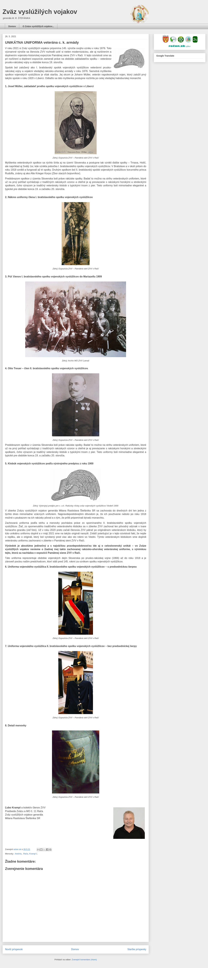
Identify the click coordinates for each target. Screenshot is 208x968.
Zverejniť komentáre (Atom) (84, 959)
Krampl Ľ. (33, 854)
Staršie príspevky (136, 949)
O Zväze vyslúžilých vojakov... (38, 26)
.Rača (25, 854)
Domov (12, 26)
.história (18, 854)
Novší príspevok (14, 949)
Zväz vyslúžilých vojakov (40, 11)
